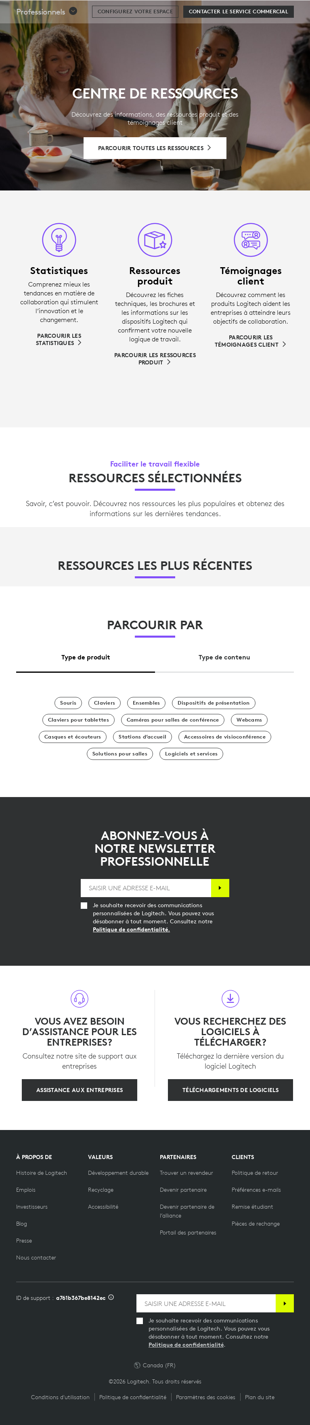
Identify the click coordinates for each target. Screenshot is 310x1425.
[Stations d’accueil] (142, 737)
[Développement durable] (118, 1172)
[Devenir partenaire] (183, 1189)
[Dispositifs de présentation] (213, 703)
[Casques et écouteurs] (73, 737)
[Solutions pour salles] (120, 754)
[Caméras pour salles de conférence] (173, 720)
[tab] (85, 655)
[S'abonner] (220, 888)
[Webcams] (249, 720)
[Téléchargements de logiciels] (230, 1090)
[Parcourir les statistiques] (59, 339)
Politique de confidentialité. (131, 929)
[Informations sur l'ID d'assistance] (111, 1298)
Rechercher (253, 10)
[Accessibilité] (103, 1206)
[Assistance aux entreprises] (79, 1090)
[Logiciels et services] (191, 754)
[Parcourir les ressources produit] (155, 359)
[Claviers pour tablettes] (78, 720)
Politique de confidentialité (186, 1344)
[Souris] (68, 703)
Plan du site (259, 1397)
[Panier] (278, 10)
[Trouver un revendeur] (186, 1172)
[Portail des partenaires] (188, 1232)
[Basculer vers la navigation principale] (300, 9)
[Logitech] (58, 9)
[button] (47, 31)
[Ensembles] (146, 703)
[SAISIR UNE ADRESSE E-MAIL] (146, 888)
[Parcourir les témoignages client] (251, 341)
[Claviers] (104, 703)
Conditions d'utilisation (60, 1397)
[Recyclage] (100, 1189)
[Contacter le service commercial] (238, 32)
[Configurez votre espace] (135, 32)
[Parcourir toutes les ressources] (155, 148)
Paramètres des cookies (205, 1397)
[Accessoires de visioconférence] (224, 737)
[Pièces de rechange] (256, 1223)
